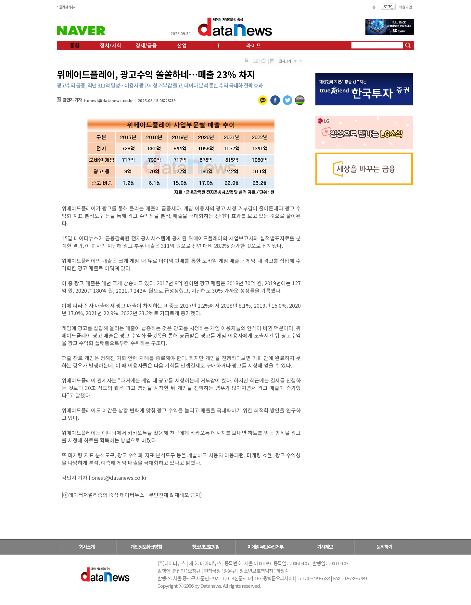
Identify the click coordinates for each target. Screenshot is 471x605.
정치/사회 (110, 45)
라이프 (253, 45)
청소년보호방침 (205, 546)
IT (217, 45)
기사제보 (325, 546)
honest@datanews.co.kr (108, 100)
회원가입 (405, 6)
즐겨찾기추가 (68, 6)
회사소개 (87, 546)
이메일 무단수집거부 (265, 546)
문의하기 (384, 546)
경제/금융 (146, 45)
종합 (75, 45)
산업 (182, 45)
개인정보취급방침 (146, 546)
